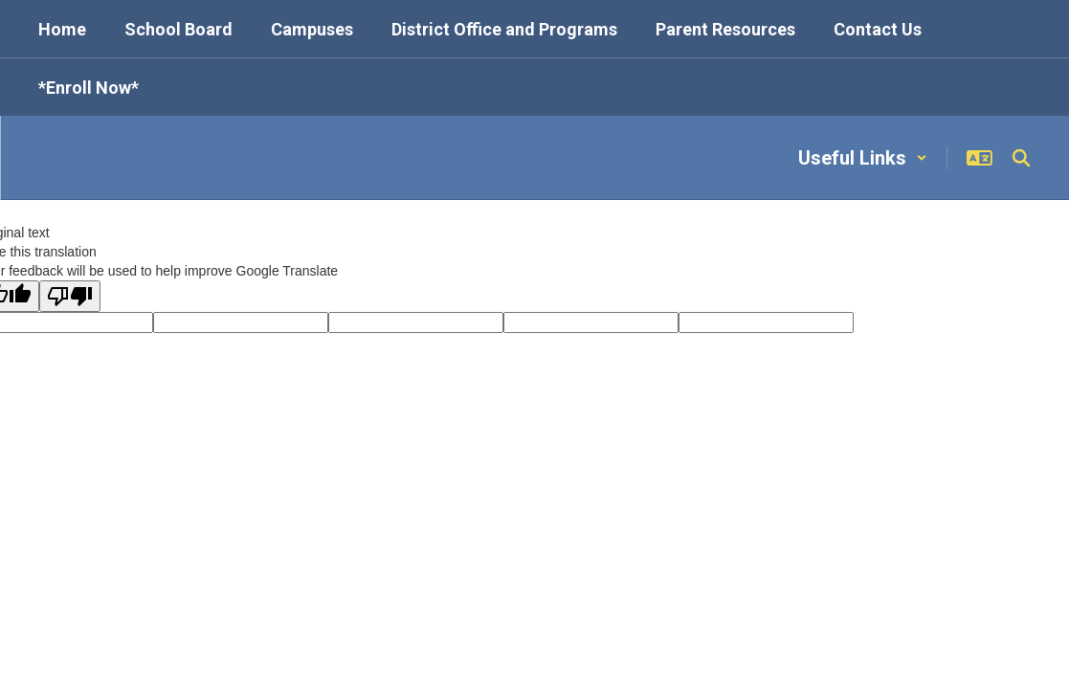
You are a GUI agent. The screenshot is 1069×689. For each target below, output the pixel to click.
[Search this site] (1021, 157)
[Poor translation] (69, 296)
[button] (862, 157)
